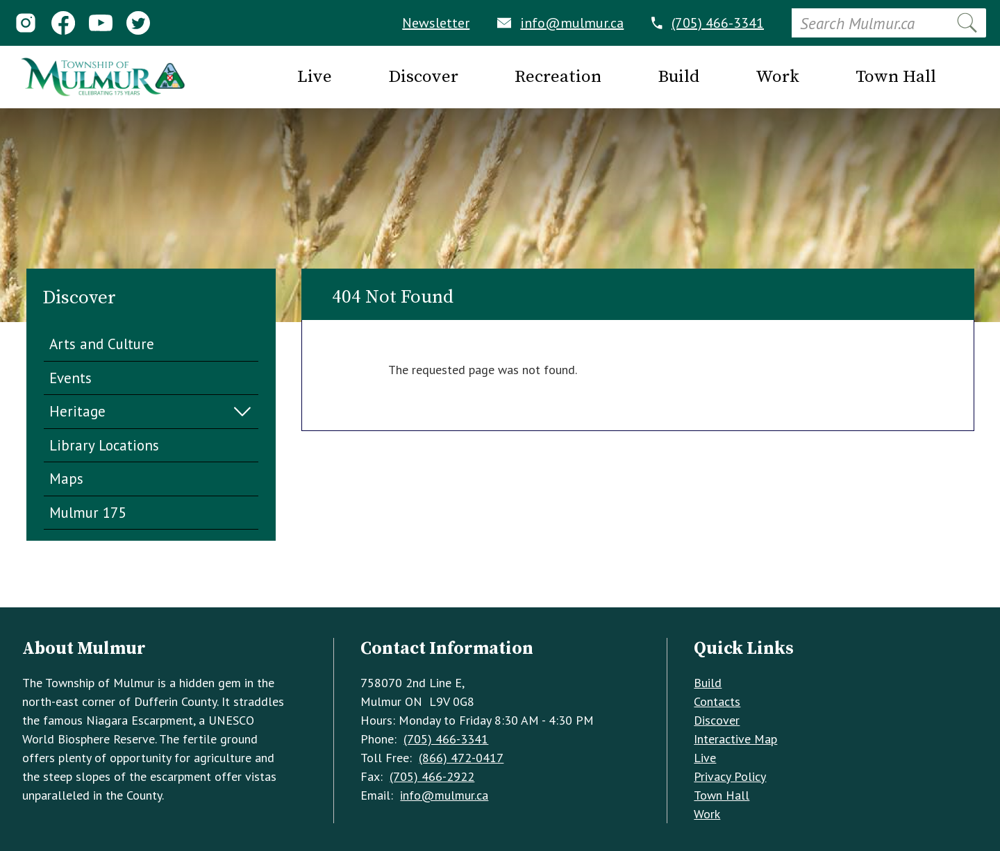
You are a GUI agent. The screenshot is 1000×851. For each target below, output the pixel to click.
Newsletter (435, 23)
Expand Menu (242, 411)
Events (70, 378)
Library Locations (104, 445)
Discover (717, 720)
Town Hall (721, 795)
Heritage (77, 411)
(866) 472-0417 (461, 758)
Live (705, 758)
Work (707, 814)
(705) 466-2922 (432, 776)
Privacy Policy (730, 776)
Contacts (717, 701)
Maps (66, 478)
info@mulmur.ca (560, 23)
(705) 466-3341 (707, 23)
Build (708, 683)
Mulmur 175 (87, 512)
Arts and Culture (101, 344)
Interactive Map (735, 739)
